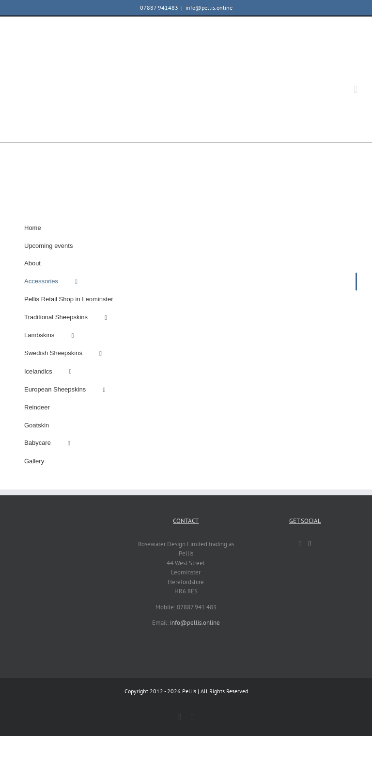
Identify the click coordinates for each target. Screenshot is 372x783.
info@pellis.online (209, 7)
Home (32, 227)
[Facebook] (300, 544)
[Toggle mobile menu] (355, 89)
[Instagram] (310, 544)
